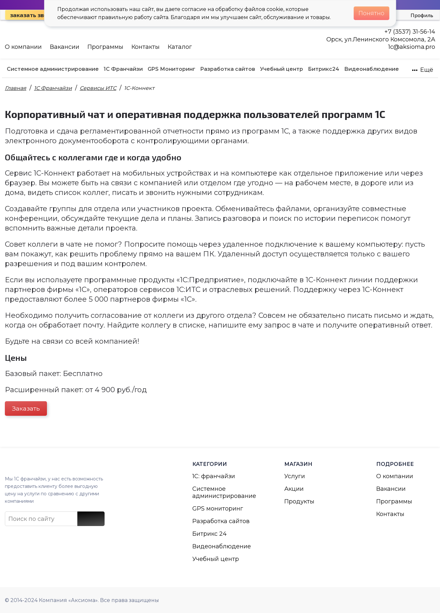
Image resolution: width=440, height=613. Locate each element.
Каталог (180, 46)
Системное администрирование (221, 492)
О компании (23, 46)
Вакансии (64, 46)
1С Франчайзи (53, 88)
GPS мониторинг (217, 508)
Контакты (145, 46)
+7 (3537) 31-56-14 (409, 31)
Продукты (299, 501)
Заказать (26, 408)
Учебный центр (215, 559)
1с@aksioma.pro (411, 46)
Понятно (371, 13)
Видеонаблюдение (221, 546)
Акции (294, 488)
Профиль (422, 15)
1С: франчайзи (213, 476)
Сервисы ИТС (98, 88)
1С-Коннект (139, 88)
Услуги (294, 476)
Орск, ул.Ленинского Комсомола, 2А (380, 39)
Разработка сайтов (221, 521)
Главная (15, 88)
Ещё (422, 69)
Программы (105, 46)
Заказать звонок (34, 14)
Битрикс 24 (209, 533)
